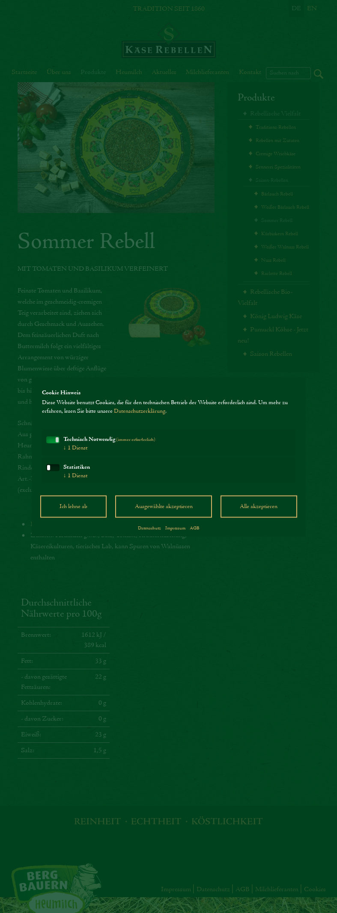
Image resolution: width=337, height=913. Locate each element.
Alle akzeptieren (258, 510)
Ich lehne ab (73, 510)
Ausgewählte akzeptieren (164, 510)
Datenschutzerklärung (139, 415)
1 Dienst (75, 452)
